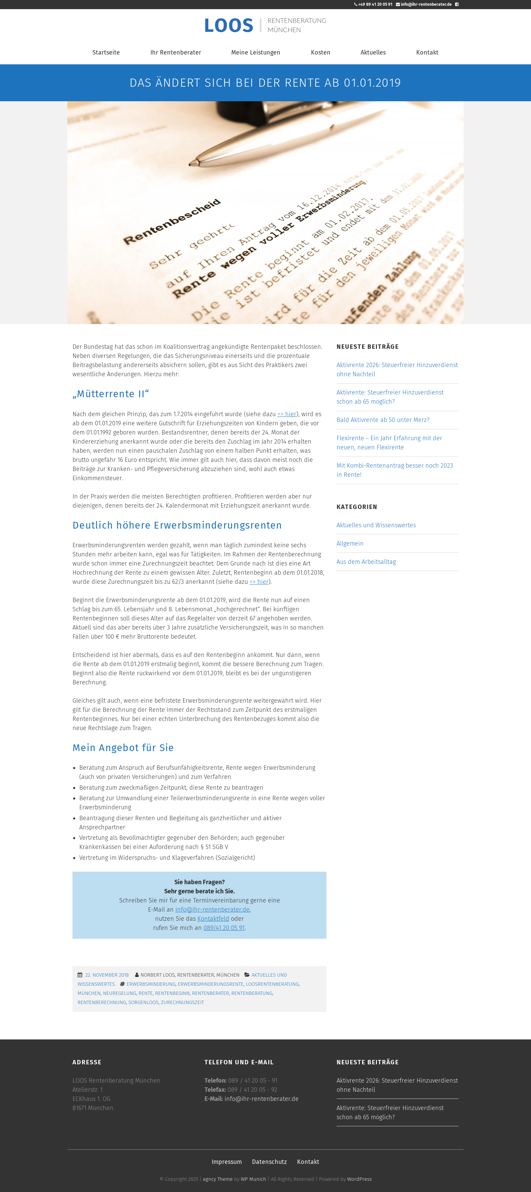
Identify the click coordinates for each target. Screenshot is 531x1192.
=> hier (286, 414)
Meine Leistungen (255, 52)
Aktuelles (373, 52)
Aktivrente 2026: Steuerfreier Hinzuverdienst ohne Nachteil (397, 369)
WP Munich (253, 1179)
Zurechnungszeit (182, 1002)
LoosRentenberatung (272, 984)
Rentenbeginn (172, 993)
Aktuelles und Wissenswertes (376, 525)
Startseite (106, 52)
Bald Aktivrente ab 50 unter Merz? (383, 420)
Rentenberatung (251, 993)
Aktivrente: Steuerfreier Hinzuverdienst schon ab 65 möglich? (390, 397)
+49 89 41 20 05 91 (373, 4)
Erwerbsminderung (151, 984)
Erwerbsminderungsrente (210, 984)
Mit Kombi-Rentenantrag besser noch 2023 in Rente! (395, 470)
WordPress (359, 1179)
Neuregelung (119, 993)
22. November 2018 (107, 975)
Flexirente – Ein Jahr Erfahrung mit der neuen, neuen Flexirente (389, 442)
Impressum (227, 1162)
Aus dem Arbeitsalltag (366, 562)
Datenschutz (269, 1162)
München (89, 993)
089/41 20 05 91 (224, 928)
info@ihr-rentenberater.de (424, 4)
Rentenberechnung (102, 1002)
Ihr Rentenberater (175, 52)
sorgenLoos (143, 1002)
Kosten (321, 52)
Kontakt (427, 52)
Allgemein (350, 543)
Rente (146, 993)
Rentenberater (210, 993)
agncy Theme (218, 1179)
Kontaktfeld (213, 918)
